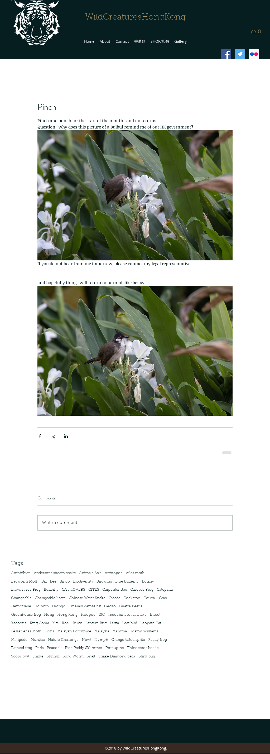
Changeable (21, 598)
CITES (93, 590)
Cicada (114, 598)
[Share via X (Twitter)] (52, 436)
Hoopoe (88, 615)
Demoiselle (21, 606)
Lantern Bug (96, 623)
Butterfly (51, 590)
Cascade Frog (141, 590)
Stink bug (147, 656)
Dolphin (41, 606)
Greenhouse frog (26, 615)
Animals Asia (90, 573)
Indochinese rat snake (127, 615)
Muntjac (38, 640)
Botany (148, 582)
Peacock (54, 648)
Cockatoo (131, 598)
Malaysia (101, 631)
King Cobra (39, 623)
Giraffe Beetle (131, 606)
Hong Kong (67, 615)
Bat (44, 582)
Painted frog (21, 648)
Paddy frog (157, 640)
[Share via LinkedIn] (65, 436)
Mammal (120, 631)
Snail (91, 656)
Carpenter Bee (114, 590)
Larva (114, 623)
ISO (102, 615)
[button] (257, 32)
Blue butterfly (127, 582)
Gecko (110, 606)
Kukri (77, 623)
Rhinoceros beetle (143, 648)
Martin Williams (144, 631)
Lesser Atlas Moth (26, 631)
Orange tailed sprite (128, 640)
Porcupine (114, 648)
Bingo (65, 582)
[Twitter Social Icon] (240, 54)
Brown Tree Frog (26, 590)
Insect (155, 615)
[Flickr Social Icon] (254, 54)
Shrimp (53, 656)
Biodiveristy (83, 582)
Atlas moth (135, 573)
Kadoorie (19, 623)
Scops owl (20, 656)
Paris (39, 648)
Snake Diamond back (117, 656)
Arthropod (114, 573)
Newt (86, 640)
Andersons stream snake (55, 573)
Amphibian (21, 573)
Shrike (38, 656)
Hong (49, 615)
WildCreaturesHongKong (135, 17)
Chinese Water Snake (87, 598)
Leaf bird (129, 623)
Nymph (101, 640)
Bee (53, 582)
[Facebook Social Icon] (226, 54)
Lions (49, 631)
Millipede (19, 640)
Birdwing (104, 582)
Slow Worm (73, 656)
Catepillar (165, 590)
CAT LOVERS (73, 590)
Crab (163, 598)
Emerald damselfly (85, 606)
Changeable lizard (50, 598)
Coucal (149, 598)
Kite (55, 623)
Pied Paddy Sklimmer (83, 648)
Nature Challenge (63, 640)
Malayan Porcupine (74, 631)
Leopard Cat (150, 623)
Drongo (58, 606)
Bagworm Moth (24, 582)
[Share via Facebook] (39, 436)
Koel (66, 623)
